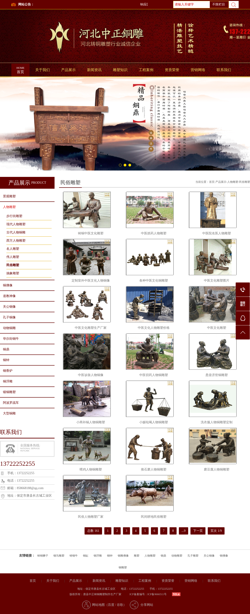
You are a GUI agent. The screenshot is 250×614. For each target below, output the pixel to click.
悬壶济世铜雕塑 (216, 375)
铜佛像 (7, 285)
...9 (184, 530)
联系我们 (224, 70)
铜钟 (6, 360)
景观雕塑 (9, 196)
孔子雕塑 (193, 555)
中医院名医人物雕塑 (216, 233)
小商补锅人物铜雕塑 (90, 422)
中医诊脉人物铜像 (90, 375)
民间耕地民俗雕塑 (153, 516)
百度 (111, 605)
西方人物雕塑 (15, 240)
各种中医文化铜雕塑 (153, 280)
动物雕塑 (176, 555)
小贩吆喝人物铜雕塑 (153, 422)
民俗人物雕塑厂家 (90, 516)
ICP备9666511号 (157, 594)
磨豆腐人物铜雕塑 (216, 469)
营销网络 (198, 70)
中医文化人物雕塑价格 (154, 327)
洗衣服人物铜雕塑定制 (216, 422)
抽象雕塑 (12, 273)
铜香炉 (7, 370)
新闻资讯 (94, 70)
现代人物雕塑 (15, 224)
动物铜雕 (9, 328)
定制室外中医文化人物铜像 (91, 280)
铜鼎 (6, 349)
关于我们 (42, 70)
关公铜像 (9, 306)
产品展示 (68, 70)
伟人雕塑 (12, 257)
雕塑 (136, 555)
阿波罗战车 (11, 402)
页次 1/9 (216, 530)
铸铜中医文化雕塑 (90, 233)
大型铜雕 (9, 413)
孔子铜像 (9, 317)
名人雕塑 (12, 248)
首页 (20, 69)
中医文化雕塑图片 (216, 280)
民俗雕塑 (12, 265)
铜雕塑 (123, 567)
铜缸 (85, 555)
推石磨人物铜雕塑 (153, 469)
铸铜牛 (74, 555)
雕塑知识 (120, 70)
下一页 (198, 530)
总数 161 (93, 530)
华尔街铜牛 (11, 338)
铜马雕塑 (58, 555)
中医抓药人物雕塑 (153, 233)
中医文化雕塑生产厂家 (91, 327)
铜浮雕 (7, 381)
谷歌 (120, 605)
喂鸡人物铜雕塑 (91, 469)
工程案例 (146, 70)
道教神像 (9, 296)
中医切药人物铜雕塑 (153, 375)
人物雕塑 (9, 207)
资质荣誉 (172, 70)
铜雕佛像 (123, 555)
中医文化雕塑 (216, 327)
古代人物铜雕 (15, 232)
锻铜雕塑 (9, 392)
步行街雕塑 (14, 216)
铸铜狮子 (42, 555)
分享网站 (146, 605)
